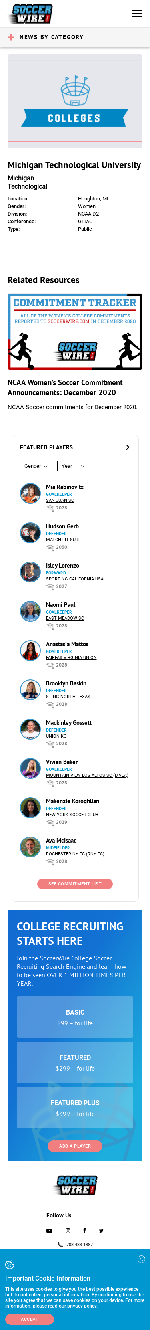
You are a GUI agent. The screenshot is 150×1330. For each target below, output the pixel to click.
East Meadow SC (65, 618)
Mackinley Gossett (69, 722)
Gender (32, 466)
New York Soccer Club (72, 814)
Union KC (56, 736)
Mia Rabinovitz (65, 487)
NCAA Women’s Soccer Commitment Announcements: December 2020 (65, 387)
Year (67, 466)
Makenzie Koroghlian (72, 801)
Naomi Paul (60, 604)
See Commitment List (75, 884)
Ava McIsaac (61, 840)
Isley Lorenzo (62, 565)
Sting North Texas (68, 696)
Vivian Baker (62, 762)
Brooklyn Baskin (66, 683)
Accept (29, 1319)
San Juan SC (60, 500)
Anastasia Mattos (67, 644)
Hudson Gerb (62, 526)
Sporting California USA (75, 579)
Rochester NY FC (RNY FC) (75, 854)
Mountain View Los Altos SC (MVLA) (87, 775)
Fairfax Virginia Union (71, 657)
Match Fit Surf (63, 539)
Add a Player (75, 1146)
